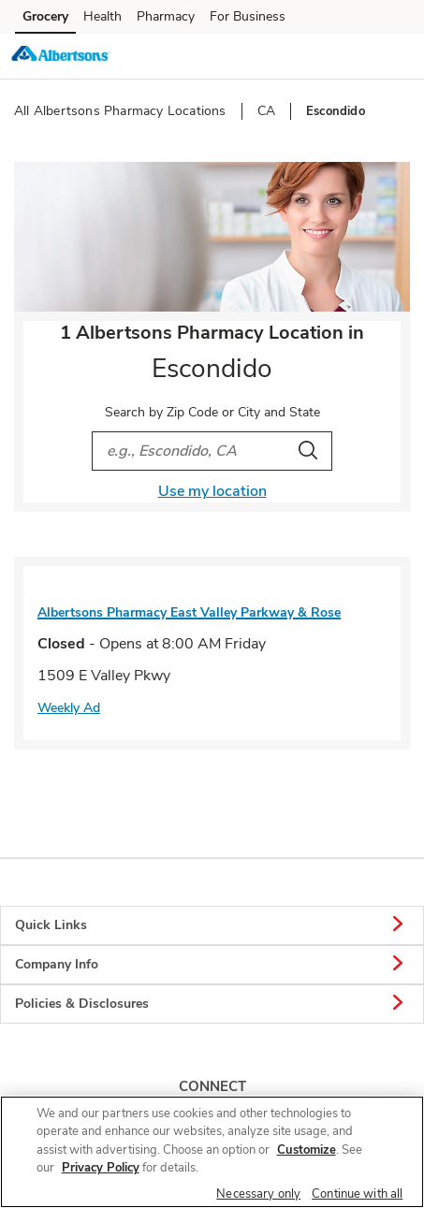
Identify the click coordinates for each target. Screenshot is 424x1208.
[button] (394, 55)
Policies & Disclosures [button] (212, 1004)
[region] (212, 1152)
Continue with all (357, 1194)
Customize (306, 1150)
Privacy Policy (100, 1167)
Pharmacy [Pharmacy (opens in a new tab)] (166, 16)
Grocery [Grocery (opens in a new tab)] (45, 16)
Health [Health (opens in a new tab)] (102, 16)
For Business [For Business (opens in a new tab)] (247, 16)
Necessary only (258, 1194)
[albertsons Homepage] (60, 56)
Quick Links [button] (212, 925)
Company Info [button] (212, 964)
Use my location (212, 491)
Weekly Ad (68, 708)
